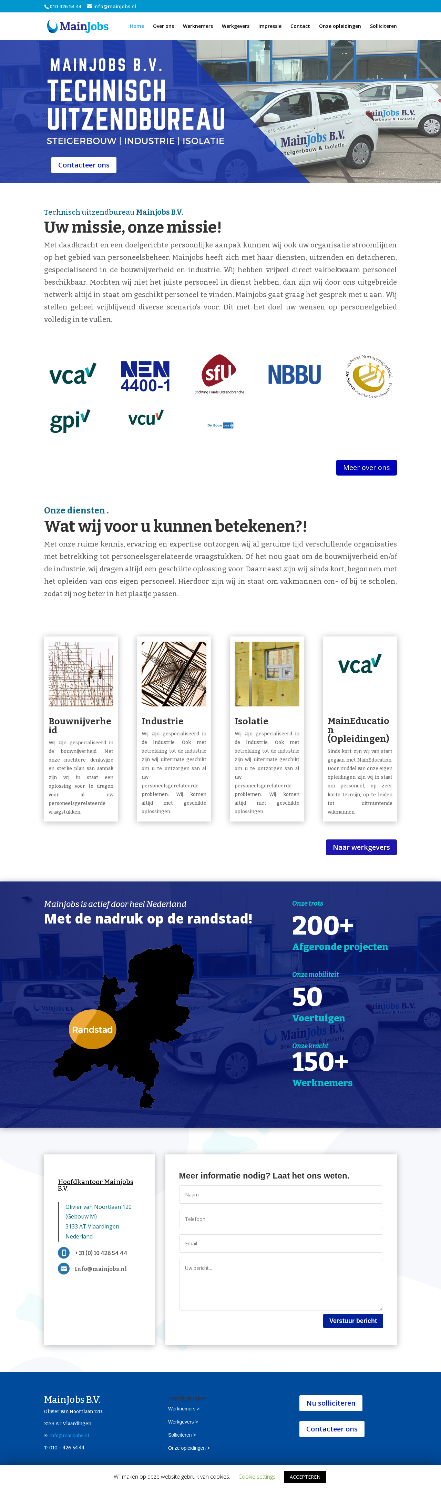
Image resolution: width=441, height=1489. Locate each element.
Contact (300, 26)
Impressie (269, 26)
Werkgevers (235, 26)
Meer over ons (366, 467)
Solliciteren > (182, 1435)
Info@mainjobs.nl (69, 1436)
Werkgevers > (183, 1422)
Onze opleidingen (340, 26)
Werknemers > (183, 1408)
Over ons (163, 26)
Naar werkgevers (361, 847)
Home (137, 26)
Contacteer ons (84, 165)
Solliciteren (383, 26)
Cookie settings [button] (257, 1476)
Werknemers (198, 26)
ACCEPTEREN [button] (305, 1476)
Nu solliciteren (331, 1403)
